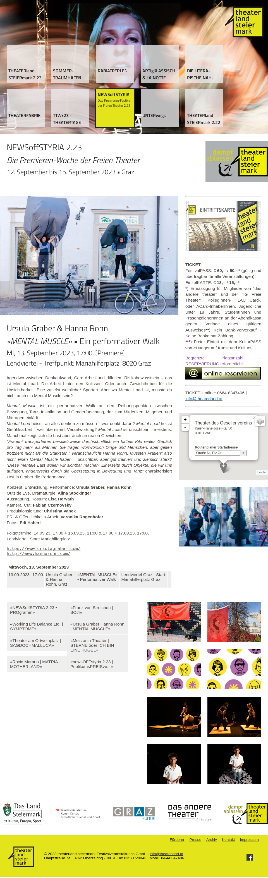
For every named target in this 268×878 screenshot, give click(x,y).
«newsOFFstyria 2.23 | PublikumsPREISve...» (91, 665)
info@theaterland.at (166, 855)
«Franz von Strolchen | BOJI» (91, 611)
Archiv (211, 841)
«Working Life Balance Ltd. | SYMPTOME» (36, 627)
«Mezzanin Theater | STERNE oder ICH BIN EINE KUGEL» (92, 646)
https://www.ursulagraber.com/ (43, 549)
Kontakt (228, 841)
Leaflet (262, 472)
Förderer (177, 841)
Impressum (249, 841)
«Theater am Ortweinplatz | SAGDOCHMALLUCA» (35, 644)
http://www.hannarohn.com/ (38, 554)
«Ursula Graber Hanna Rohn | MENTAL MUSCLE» (97, 627)
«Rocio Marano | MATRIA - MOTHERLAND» (35, 665)
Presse (195, 841)
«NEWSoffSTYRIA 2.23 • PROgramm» (33, 611)
